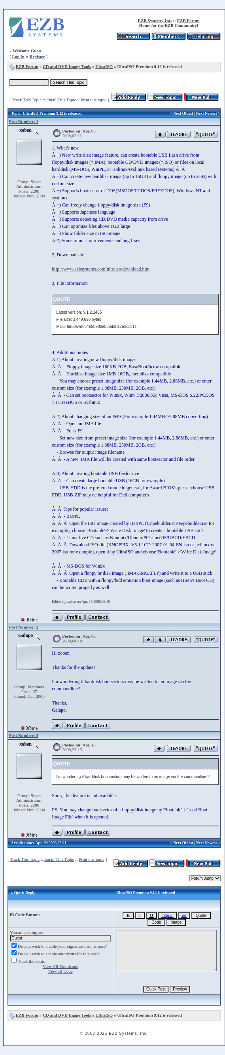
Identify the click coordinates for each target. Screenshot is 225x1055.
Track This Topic (27, 99)
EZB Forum (188, 20)
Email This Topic (61, 99)
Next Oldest (183, 113)
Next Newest (206, 113)
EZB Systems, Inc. (155, 20)
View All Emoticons (60, 966)
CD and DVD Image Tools (67, 66)
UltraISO (104, 66)
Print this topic (93, 99)
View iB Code (60, 971)
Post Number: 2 (23, 627)
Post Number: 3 (23, 735)
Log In (18, 56)
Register (37, 56)
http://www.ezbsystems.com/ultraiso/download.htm (100, 269)
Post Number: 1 (23, 121)
